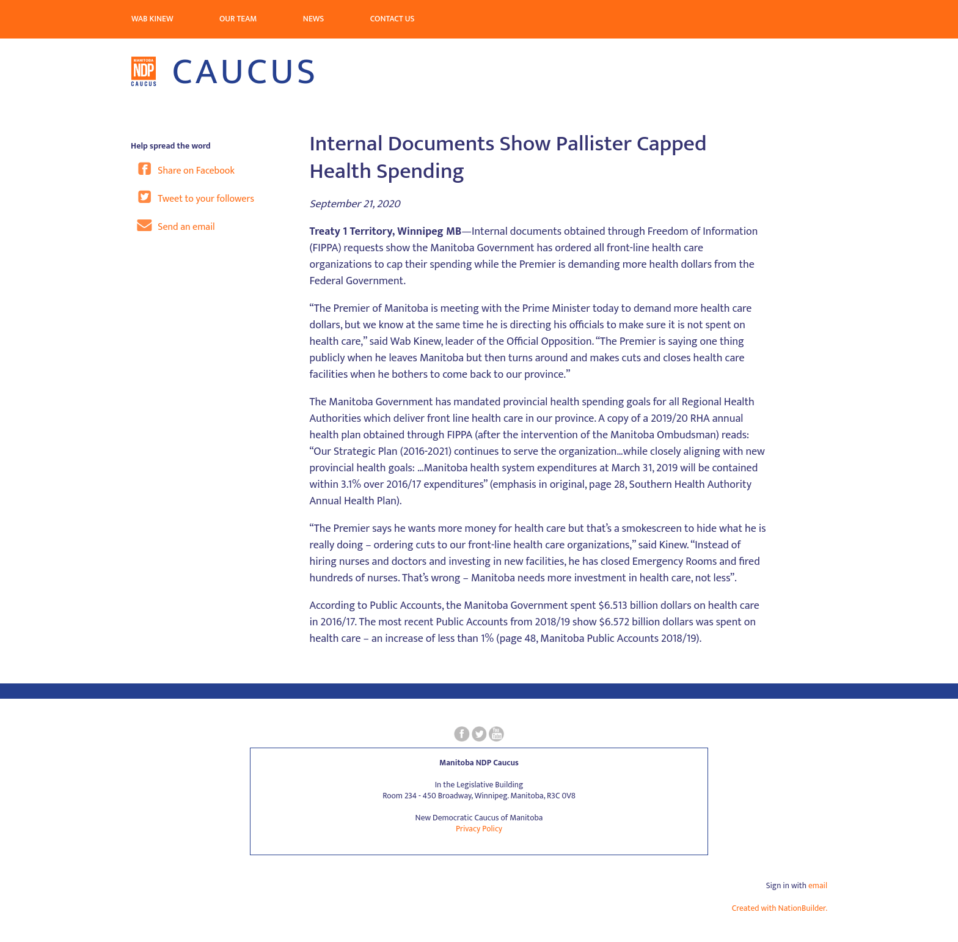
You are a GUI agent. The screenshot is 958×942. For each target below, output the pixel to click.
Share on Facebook (186, 169)
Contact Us (392, 19)
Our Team (238, 19)
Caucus (224, 72)
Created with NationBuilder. (779, 908)
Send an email (176, 226)
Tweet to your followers (195, 197)
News (313, 19)
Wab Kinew (152, 19)
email (817, 885)
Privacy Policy (479, 829)
